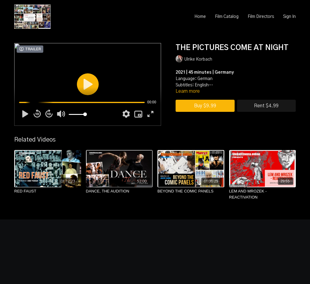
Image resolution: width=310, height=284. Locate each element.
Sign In (289, 17)
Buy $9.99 (205, 105)
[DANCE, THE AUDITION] (119, 191)
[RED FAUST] (47, 191)
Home (200, 17)
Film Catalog (227, 17)
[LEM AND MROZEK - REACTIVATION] (262, 194)
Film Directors (261, 17)
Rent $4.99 (266, 105)
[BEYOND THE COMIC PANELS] (190, 191)
